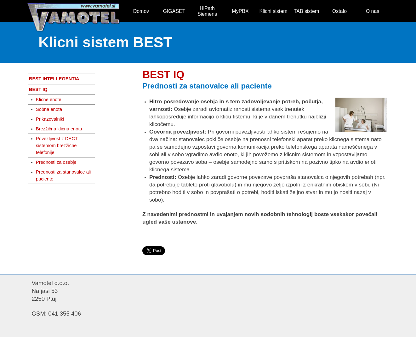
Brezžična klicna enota (59, 128)
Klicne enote (48, 99)
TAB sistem (306, 11)
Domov (141, 11)
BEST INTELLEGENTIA (54, 78)
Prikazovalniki (50, 119)
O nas (372, 11)
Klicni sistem (273, 11)
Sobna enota (49, 109)
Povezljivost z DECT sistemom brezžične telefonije (57, 145)
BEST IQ (38, 89)
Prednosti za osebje (56, 162)
